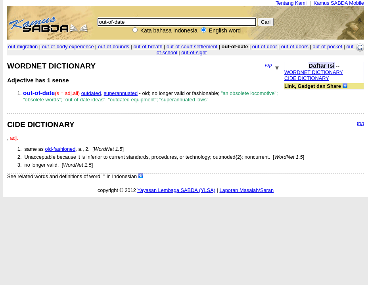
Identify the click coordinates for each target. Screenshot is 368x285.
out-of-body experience (68, 46)
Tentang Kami (291, 3)
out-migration (23, 46)
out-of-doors (295, 46)
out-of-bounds (113, 46)
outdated (91, 93)
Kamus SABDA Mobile (339, 3)
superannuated (121, 93)
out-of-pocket (327, 46)
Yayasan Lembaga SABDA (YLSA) (176, 190)
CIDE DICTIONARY (306, 78)
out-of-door (264, 46)
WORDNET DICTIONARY (313, 72)
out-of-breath (147, 46)
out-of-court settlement (192, 46)
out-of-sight (194, 52)
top (268, 65)
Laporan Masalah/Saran (246, 190)
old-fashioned (60, 149)
